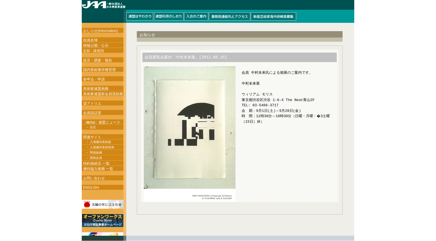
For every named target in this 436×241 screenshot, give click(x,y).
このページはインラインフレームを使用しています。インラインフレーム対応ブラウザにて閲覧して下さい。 (218, 11)
